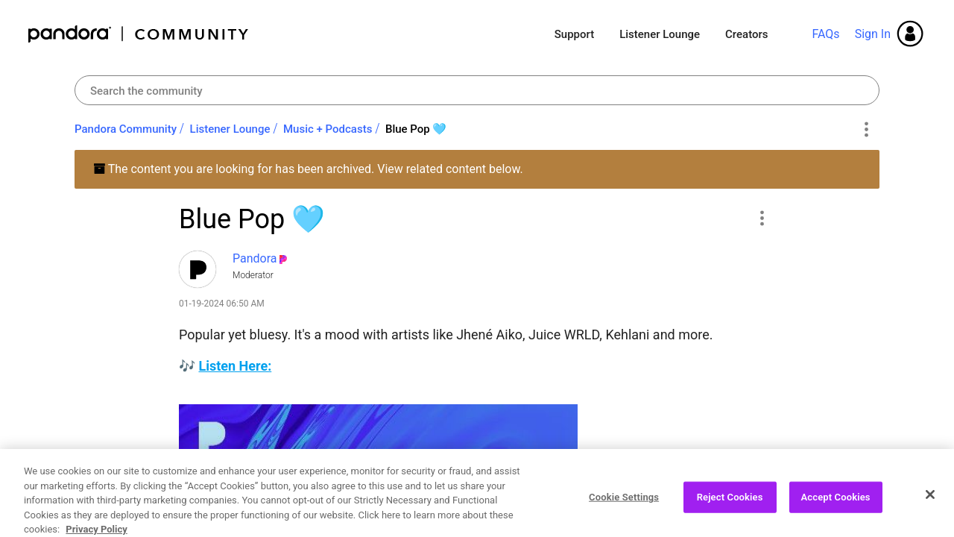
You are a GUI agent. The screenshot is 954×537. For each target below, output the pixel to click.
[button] (761, 218)
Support (574, 34)
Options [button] (865, 130)
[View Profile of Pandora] (255, 258)
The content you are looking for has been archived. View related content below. (308, 169)
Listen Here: (234, 366)
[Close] (930, 507)
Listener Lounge (659, 34)
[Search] (477, 90)
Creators (746, 34)
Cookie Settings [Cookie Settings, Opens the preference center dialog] (624, 509)
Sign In (873, 34)
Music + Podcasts (327, 129)
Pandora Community (139, 33)
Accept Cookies (836, 509)
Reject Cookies (730, 509)
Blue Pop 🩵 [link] (416, 129)
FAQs (825, 34)
